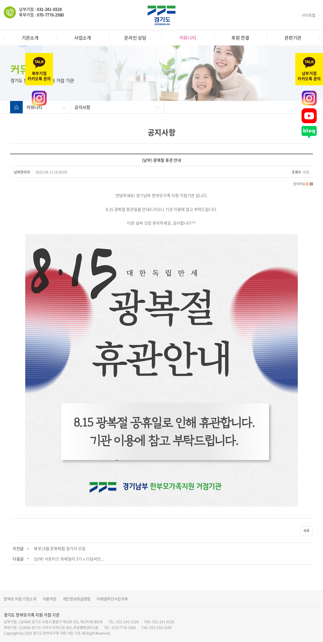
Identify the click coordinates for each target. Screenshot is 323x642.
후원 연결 (240, 37)
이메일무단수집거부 (112, 599)
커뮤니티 (187, 37)
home (16, 107)
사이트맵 (308, 15)
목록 (306, 530)
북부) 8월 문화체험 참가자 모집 (60, 548)
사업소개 (82, 37)
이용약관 (50, 599)
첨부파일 (303, 183)
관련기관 (292, 37)
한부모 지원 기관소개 (20, 599)
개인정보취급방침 (77, 599)
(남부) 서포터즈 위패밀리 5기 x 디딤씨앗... (68, 559)
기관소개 (30, 37)
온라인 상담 (135, 37)
